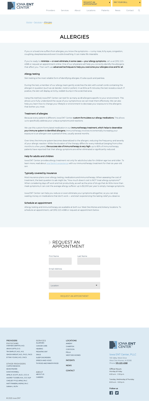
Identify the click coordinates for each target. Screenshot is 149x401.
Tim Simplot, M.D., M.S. (15, 351)
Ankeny (69, 343)
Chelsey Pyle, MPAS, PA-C (16, 381)
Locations (91, 10)
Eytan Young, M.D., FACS (16, 357)
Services (38, 22)
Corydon (70, 349)
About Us (40, 374)
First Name (54, 256)
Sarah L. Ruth (12, 386)
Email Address (55, 269)
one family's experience (57, 163)
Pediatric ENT (41, 352)
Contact (130, 10)
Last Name (82, 256)
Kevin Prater (11, 369)
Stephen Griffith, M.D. (15, 346)
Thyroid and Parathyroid (47, 363)
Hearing (39, 349)
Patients (105, 10)
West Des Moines (73, 355)
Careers (39, 377)
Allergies (40, 343)
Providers (50, 10)
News (117, 10)
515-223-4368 (121, 363)
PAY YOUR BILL (120, 2)
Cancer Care (41, 346)
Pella (68, 352)
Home (29, 22)
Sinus (38, 354)
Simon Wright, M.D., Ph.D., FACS (19, 354)
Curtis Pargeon (13, 366)
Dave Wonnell (12, 372)
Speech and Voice (43, 360)
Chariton (70, 346)
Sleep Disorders (43, 357)
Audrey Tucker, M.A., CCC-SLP (18, 378)
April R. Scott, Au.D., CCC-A (17, 375)
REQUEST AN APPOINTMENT (90, 3)
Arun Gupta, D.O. (13, 349)
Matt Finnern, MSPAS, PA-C (17, 383)
